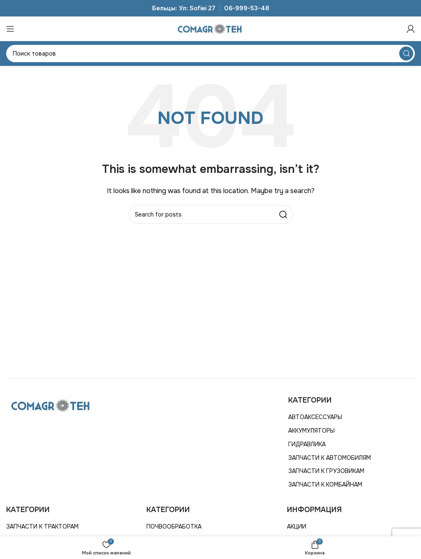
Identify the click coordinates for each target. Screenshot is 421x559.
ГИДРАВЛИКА (307, 444)
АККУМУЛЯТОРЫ (311, 430)
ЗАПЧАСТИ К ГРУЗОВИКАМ (326, 471)
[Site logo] (210, 28)
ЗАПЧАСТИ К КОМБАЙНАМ (325, 484)
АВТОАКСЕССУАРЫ (315, 417)
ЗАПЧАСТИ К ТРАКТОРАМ (42, 526)
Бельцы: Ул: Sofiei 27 (183, 8)
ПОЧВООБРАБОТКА (173, 526)
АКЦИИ (296, 526)
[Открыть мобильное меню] (10, 29)
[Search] (210, 53)
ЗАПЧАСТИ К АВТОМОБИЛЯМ (329, 457)
